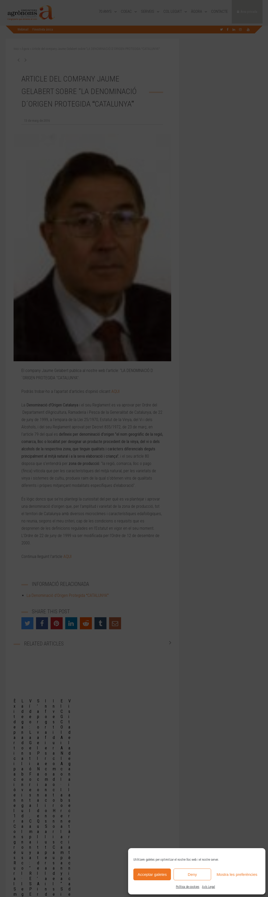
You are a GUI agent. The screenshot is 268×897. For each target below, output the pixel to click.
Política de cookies (187, 887)
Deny (192, 874)
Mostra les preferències (237, 874)
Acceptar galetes (152, 874)
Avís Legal (208, 887)
